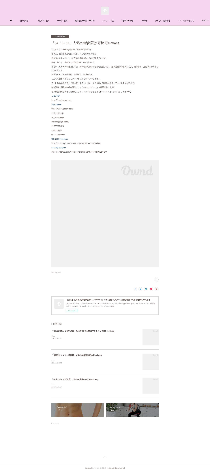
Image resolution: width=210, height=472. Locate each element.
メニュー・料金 (116, 21)
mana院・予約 (70, 21)
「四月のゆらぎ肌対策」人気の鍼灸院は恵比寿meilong (74, 379)
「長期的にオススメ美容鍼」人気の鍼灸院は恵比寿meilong (76, 355)
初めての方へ (33, 21)
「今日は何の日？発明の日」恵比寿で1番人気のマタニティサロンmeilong (82, 331)
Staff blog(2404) (56, 272)
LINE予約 (55, 96)
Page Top (105, 457)
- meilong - (152, 21)
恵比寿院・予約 (51, 21)
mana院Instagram (58, 148)
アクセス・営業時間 (171, 21)
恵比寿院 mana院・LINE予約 (93, 21)
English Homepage (135, 21)
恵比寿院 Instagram (59, 139)
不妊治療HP (56, 104)
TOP (19, 21)
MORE (188, 21)
